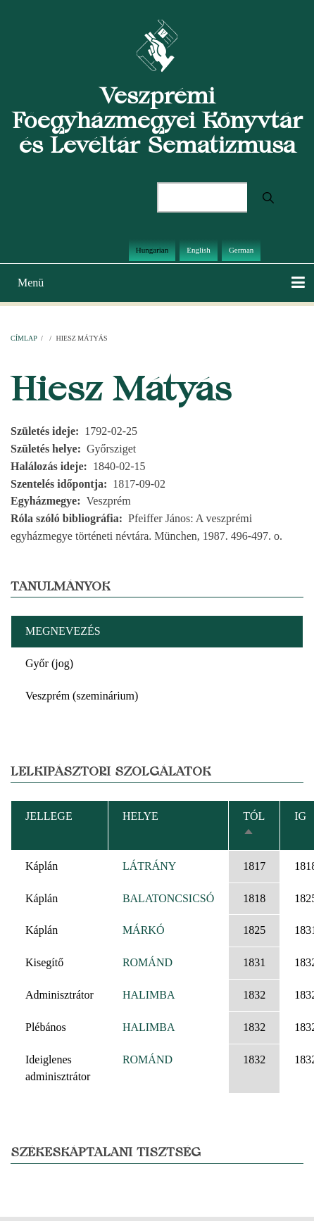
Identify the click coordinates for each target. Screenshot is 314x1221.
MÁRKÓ (144, 930)
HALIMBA (149, 995)
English (199, 250)
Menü (31, 283)
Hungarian (152, 250)
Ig (300, 816)
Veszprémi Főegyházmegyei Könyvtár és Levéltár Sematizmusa (157, 120)
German (241, 250)
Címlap (24, 338)
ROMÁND (147, 962)
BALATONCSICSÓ (168, 898)
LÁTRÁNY (149, 866)
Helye (140, 816)
